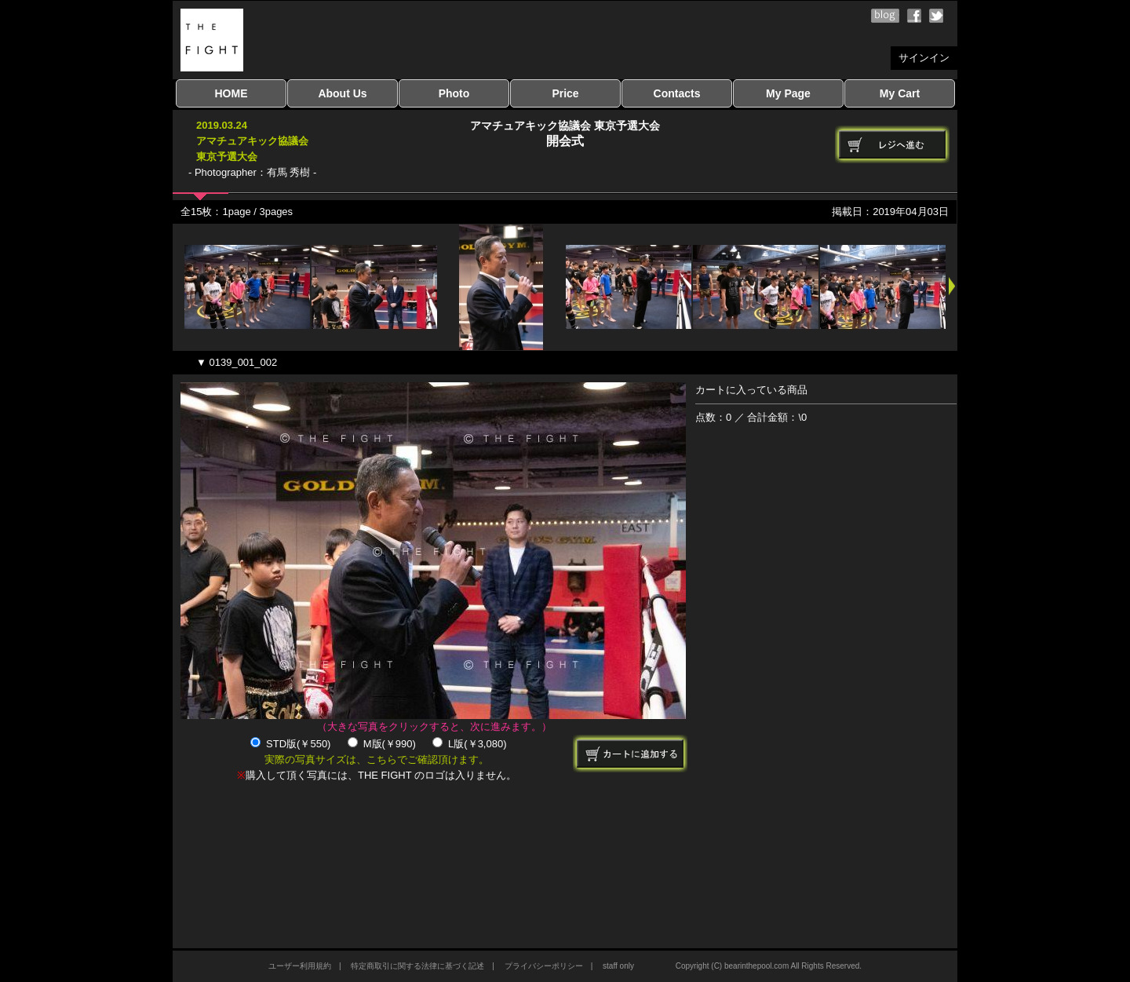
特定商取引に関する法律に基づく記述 (417, 966)
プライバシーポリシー (544, 966)
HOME (231, 93)
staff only (618, 966)
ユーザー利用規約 (299, 966)
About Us (342, 93)
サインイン (924, 58)
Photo (454, 93)
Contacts (677, 93)
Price (565, 93)
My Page (788, 93)
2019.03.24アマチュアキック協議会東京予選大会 (252, 140)
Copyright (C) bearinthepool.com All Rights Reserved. (769, 966)
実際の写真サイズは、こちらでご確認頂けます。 (376, 759)
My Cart (900, 93)
